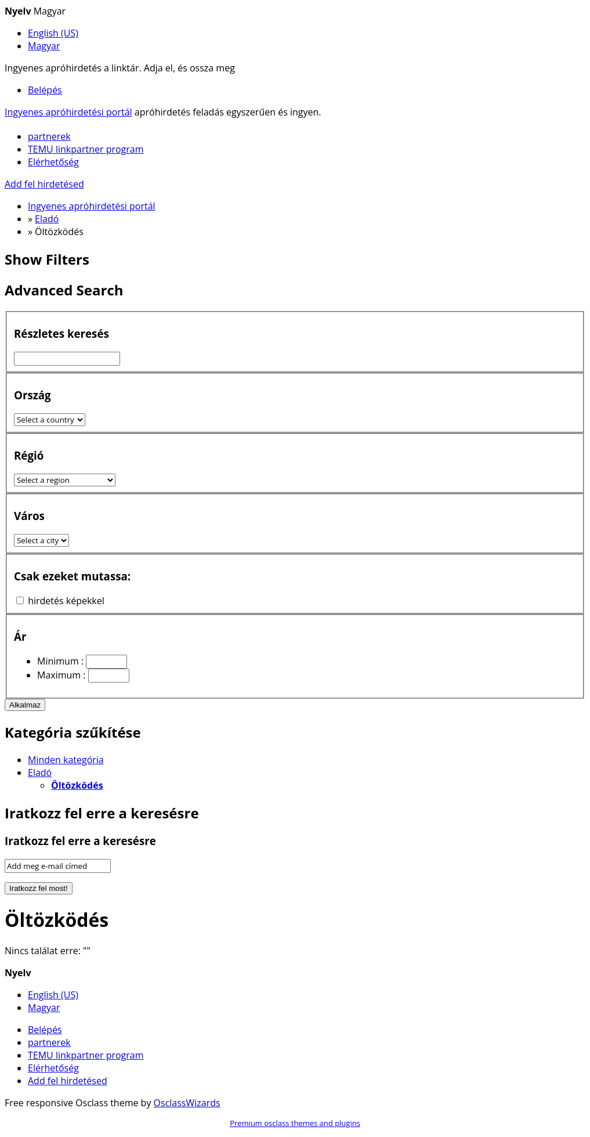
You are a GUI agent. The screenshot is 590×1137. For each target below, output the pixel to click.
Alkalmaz (25, 705)
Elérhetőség (53, 162)
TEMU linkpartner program (86, 149)
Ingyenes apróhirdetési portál (68, 112)
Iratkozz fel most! (38, 888)
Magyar (44, 45)
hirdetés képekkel (66, 600)
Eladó (40, 772)
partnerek (49, 136)
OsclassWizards (187, 1102)
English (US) (53, 33)
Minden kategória (66, 759)
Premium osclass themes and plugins (295, 1123)
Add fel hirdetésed (44, 184)
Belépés (45, 90)
